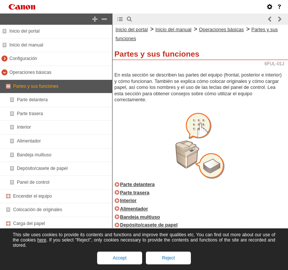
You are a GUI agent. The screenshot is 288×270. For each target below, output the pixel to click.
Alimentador (29, 141)
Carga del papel (29, 223)
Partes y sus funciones (35, 86)
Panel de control (33, 182)
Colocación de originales (37, 209)
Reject (168, 258)
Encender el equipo (32, 196)
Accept (120, 258)
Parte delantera (32, 99)
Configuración (23, 58)
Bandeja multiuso (34, 155)
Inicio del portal (24, 31)
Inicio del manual (26, 45)
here (41, 240)
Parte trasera (30, 113)
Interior (24, 127)
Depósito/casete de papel (42, 168)
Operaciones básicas (30, 72)
